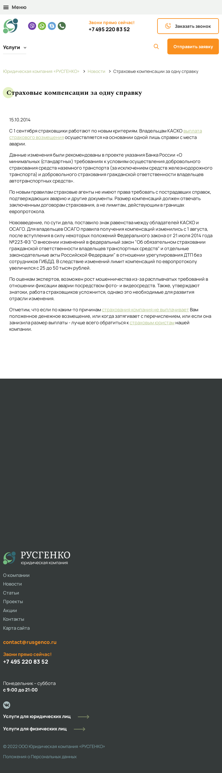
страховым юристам (152, 322)
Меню (15, 7)
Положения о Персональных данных (40, 756)
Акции (10, 610)
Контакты (13, 619)
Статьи (11, 593)
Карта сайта (16, 628)
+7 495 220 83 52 (109, 29)
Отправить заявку (193, 46)
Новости (12, 584)
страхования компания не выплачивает (145, 309)
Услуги (14, 47)
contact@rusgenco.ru (30, 642)
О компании (16, 575)
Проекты (13, 601)
